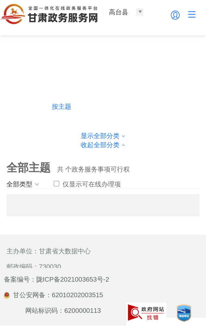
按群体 (185, 106)
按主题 (61, 106)
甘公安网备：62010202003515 (53, 295)
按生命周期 (144, 106)
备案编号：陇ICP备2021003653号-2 (56, 279)
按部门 (102, 106)
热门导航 (20, 106)
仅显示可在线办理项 (87, 184)
